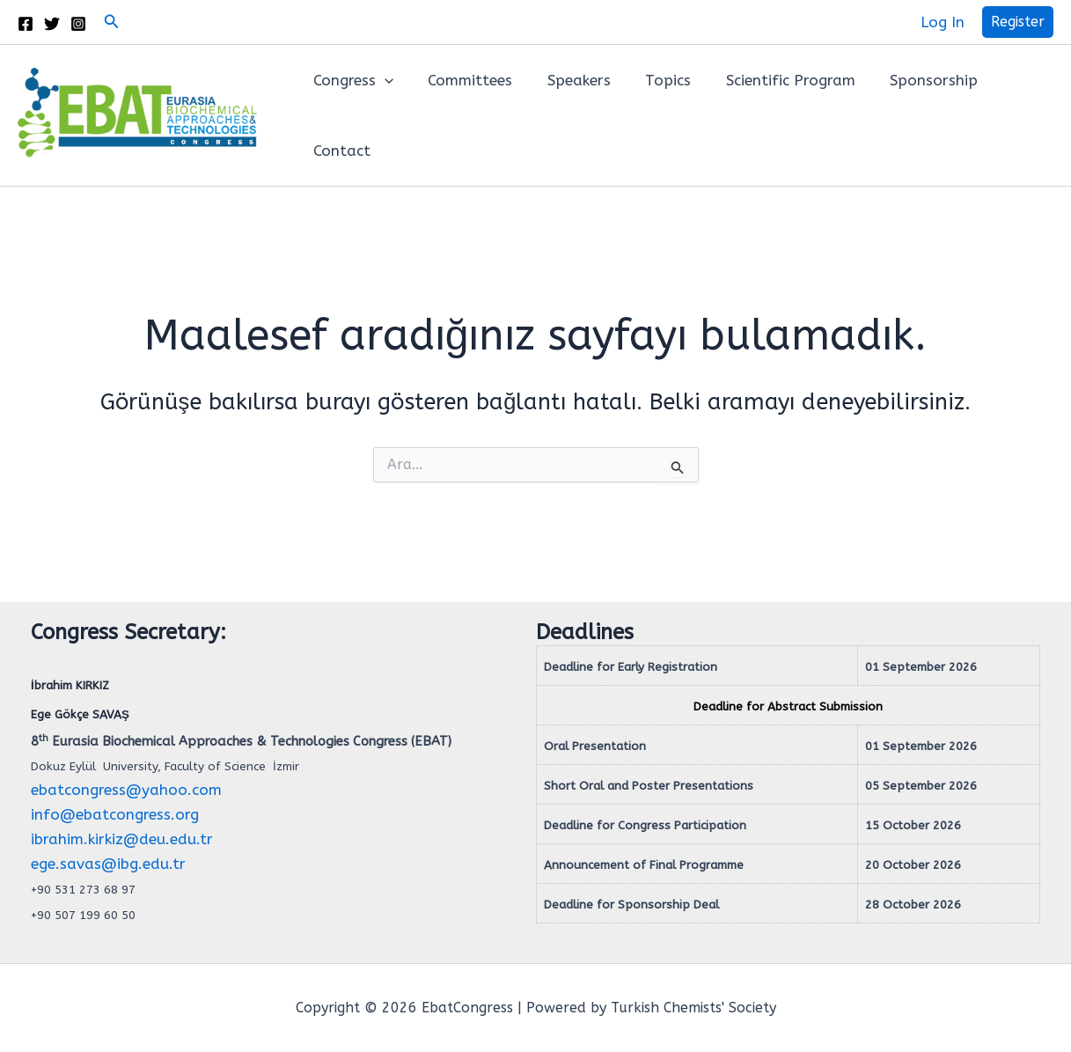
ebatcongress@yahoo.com (126, 789)
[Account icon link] (943, 22)
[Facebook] (25, 24)
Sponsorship (907, 80)
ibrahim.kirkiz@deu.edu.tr (122, 839)
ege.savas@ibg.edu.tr (108, 863)
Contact (339, 150)
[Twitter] (52, 24)
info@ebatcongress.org (115, 814)
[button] (112, 22)
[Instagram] (78, 24)
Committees (463, 80)
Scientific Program (768, 80)
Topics (651, 80)
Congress (351, 80)
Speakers (566, 80)
